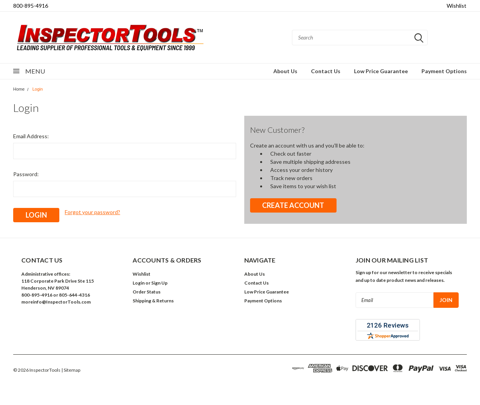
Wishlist (456, 5)
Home (18, 89)
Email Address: (31, 136)
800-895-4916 (30, 5)
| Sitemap (70, 370)
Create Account (293, 205)
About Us (285, 71)
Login (37, 89)
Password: (26, 174)
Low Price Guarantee (381, 71)
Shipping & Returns (153, 301)
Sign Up (159, 283)
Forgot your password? (92, 212)
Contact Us (325, 71)
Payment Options (444, 71)
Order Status (147, 292)
